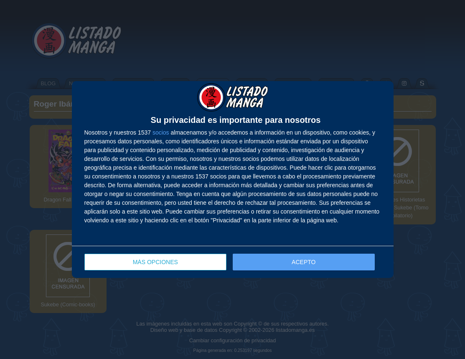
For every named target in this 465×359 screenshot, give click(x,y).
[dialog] (233, 179)
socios (160, 132)
